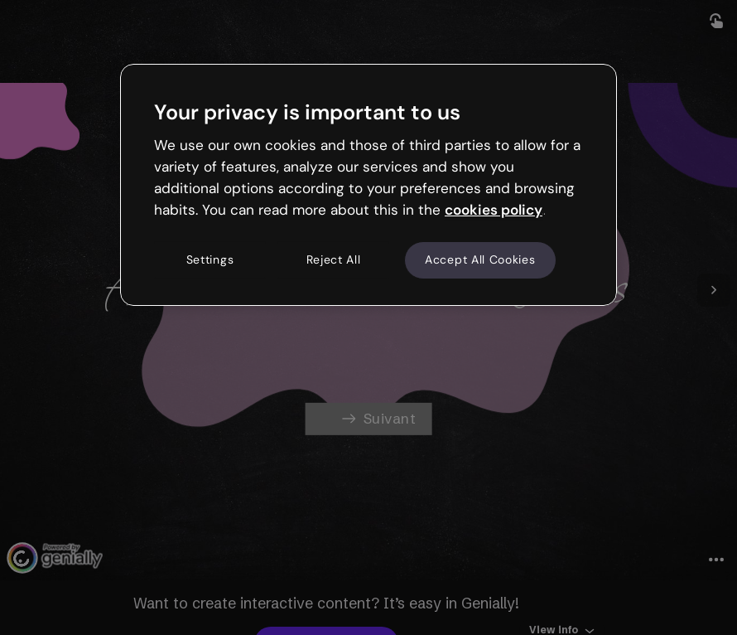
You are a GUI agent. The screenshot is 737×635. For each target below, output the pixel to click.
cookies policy (493, 210)
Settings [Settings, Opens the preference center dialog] (210, 260)
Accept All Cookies (480, 260)
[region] (368, 185)
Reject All (333, 260)
